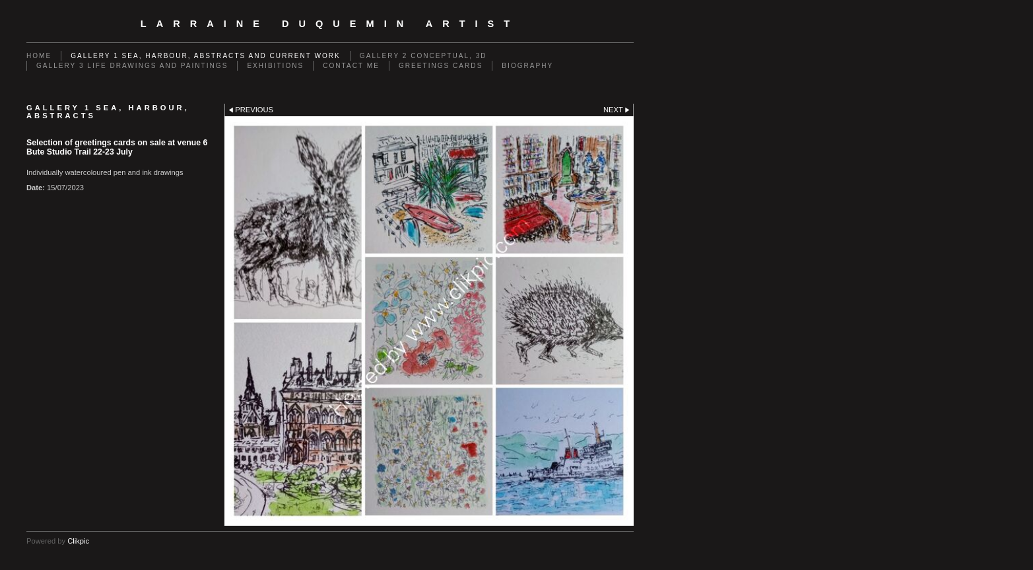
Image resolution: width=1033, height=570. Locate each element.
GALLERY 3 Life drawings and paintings (132, 65)
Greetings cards (441, 65)
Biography (527, 65)
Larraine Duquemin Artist (330, 23)
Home (38, 55)
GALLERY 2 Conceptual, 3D (423, 55)
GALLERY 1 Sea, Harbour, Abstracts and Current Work (206, 55)
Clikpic (78, 541)
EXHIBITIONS (275, 65)
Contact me (351, 65)
